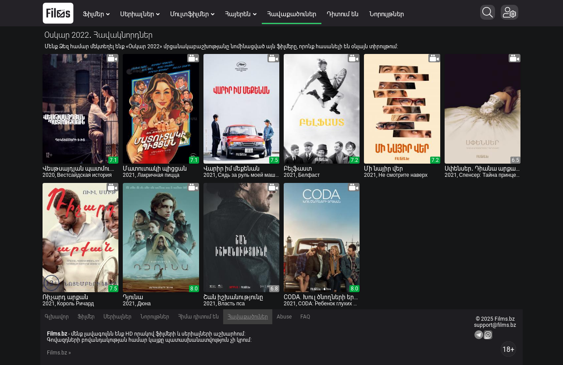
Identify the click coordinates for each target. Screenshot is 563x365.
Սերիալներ (140, 14)
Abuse (284, 317)
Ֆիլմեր (96, 14)
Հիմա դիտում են (198, 317)
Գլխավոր (57, 317)
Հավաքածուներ (291, 14)
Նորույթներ (386, 14)
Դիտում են (343, 14)
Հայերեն (241, 14)
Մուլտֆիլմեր (192, 14)
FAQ (305, 317)
